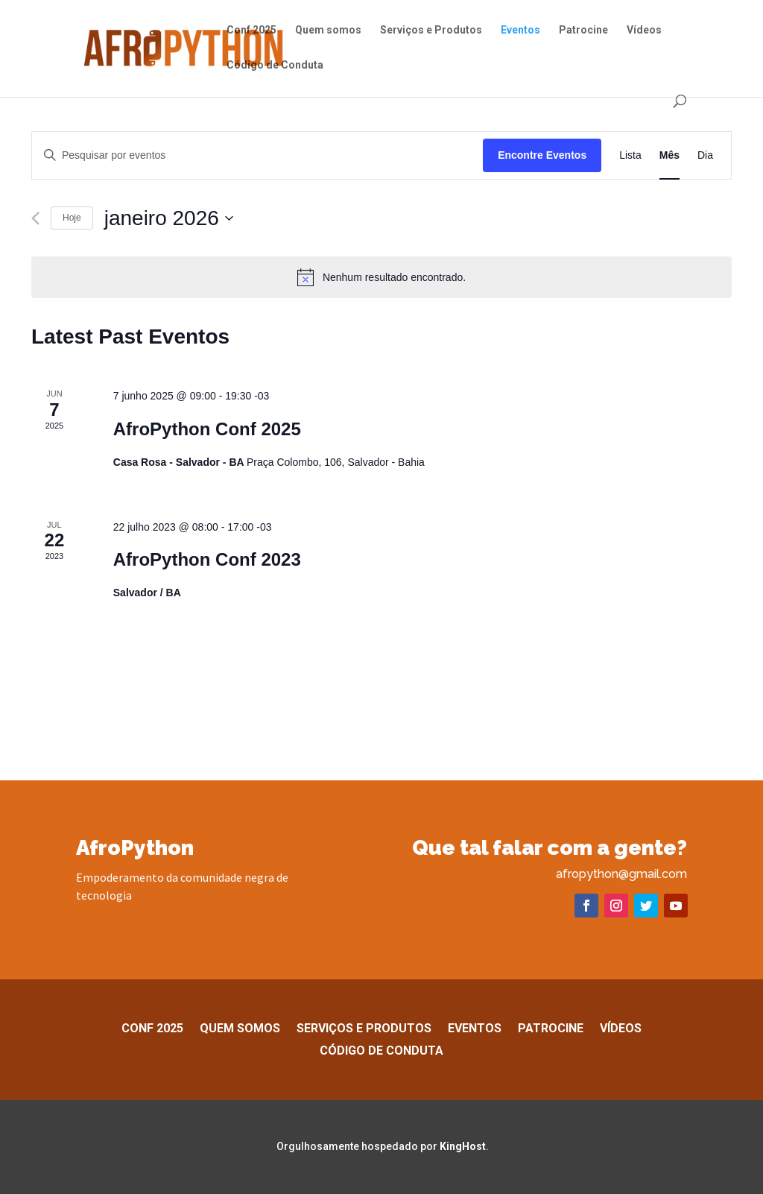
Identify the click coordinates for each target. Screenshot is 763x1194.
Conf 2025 (251, 30)
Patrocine (583, 30)
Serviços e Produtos (431, 30)
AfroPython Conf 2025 (207, 429)
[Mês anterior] (35, 218)
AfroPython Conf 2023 (207, 559)
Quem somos (328, 30)
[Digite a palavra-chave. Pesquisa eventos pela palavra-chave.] (257, 155)
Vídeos (644, 30)
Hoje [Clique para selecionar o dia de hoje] (72, 217)
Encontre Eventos (542, 155)
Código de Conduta (275, 65)
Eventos (520, 30)
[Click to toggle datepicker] (169, 218)
